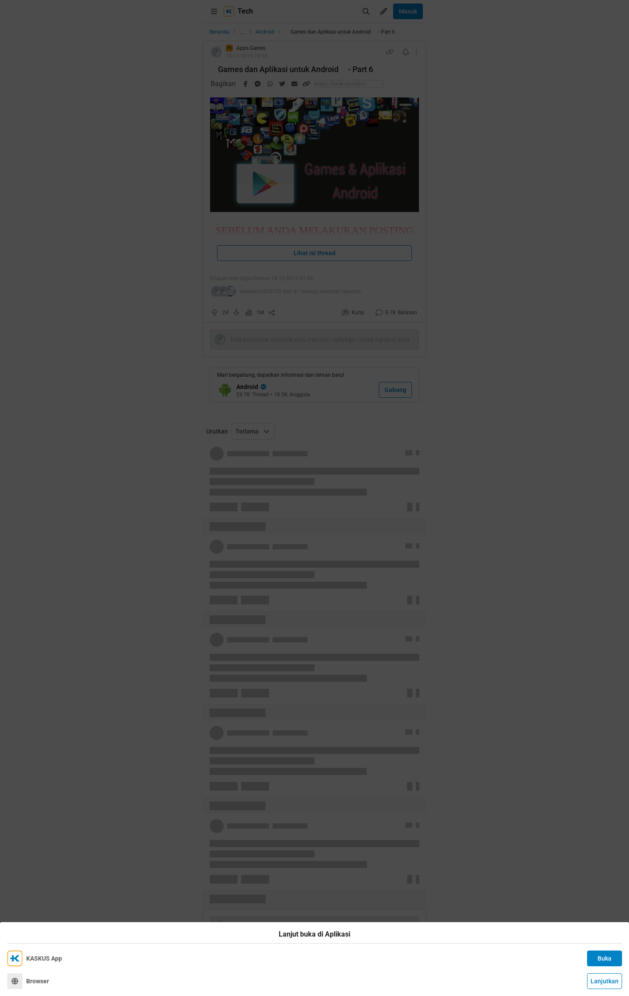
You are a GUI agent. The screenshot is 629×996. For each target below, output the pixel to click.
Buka (605, 958)
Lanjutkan (605, 981)
